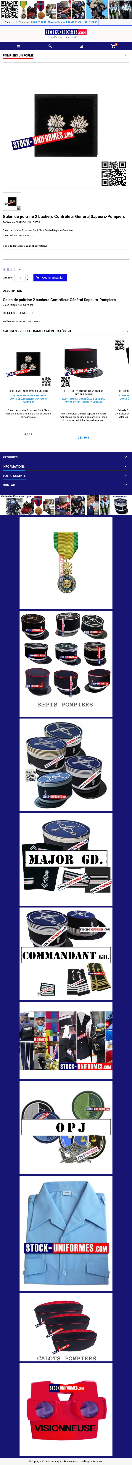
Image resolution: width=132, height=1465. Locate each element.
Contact (8, 22)
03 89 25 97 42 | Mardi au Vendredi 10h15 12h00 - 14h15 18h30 (64, 22)
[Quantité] (20, 277)
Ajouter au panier (49, 278)
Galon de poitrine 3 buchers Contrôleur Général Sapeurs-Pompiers (28, 399)
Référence (9, 222)
